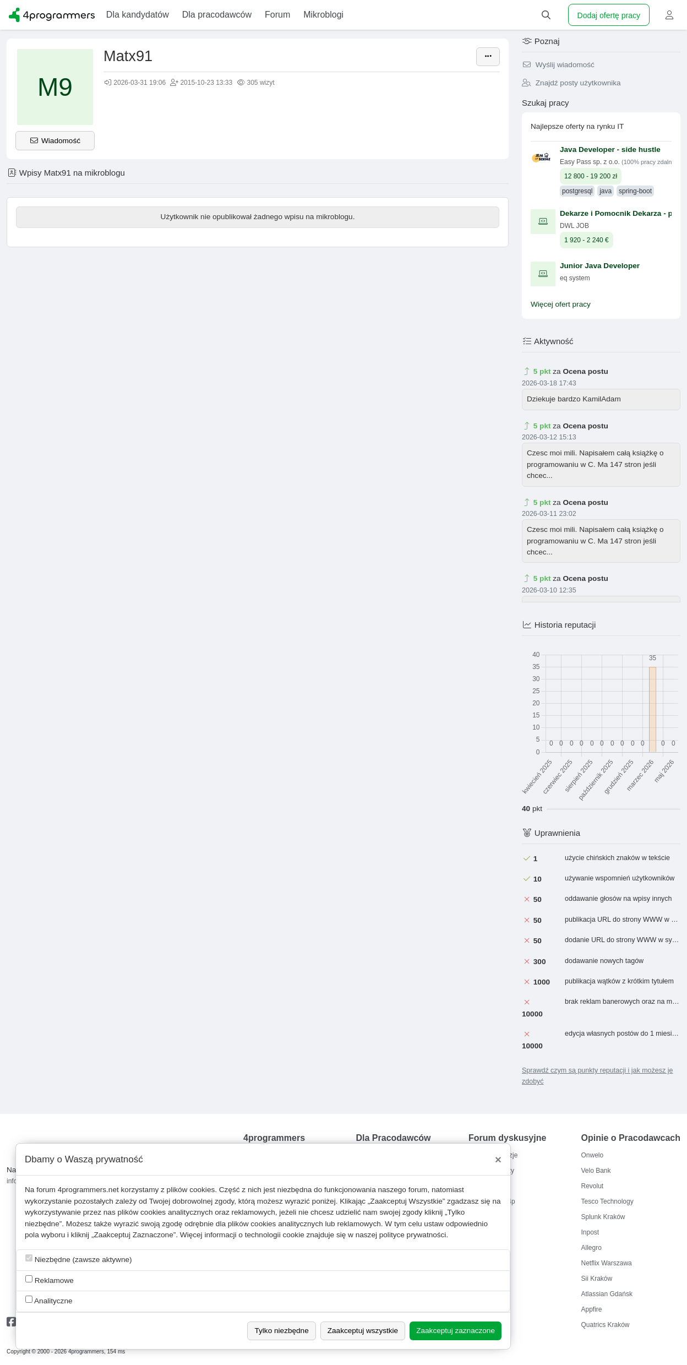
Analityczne (49, 1300)
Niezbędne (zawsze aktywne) (78, 1259)
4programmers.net (88, 1189)
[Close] (498, 1159)
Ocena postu (585, 371)
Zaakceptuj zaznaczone (455, 1330)
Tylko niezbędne (281, 1330)
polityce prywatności (412, 1235)
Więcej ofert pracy (561, 304)
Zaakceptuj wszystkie (363, 1330)
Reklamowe (49, 1280)
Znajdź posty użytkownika (571, 83)
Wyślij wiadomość (558, 65)
